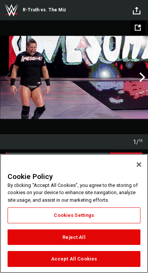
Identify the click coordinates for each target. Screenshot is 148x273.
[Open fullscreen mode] (138, 27)
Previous (6, 77)
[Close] (139, 164)
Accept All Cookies (74, 259)
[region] (74, 213)
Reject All (73, 237)
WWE (11, 10)
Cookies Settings (74, 215)
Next (141, 77)
